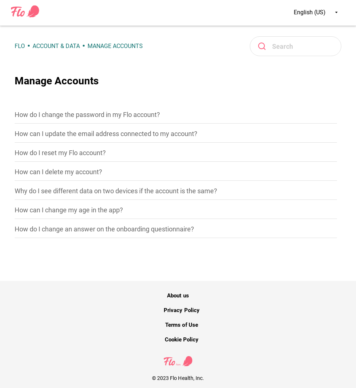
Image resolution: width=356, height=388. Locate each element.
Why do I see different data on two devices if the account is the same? (116, 191)
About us (178, 295)
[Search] (295, 46)
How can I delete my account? (58, 172)
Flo (20, 46)
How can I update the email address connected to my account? (106, 134)
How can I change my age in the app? (69, 210)
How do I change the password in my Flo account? (87, 114)
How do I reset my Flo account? (60, 153)
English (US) (316, 12)
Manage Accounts (115, 46)
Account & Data (56, 46)
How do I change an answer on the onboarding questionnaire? (104, 229)
